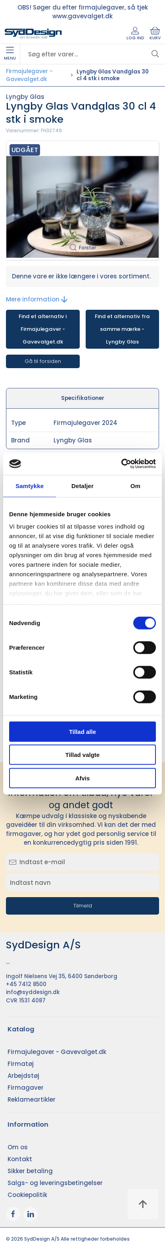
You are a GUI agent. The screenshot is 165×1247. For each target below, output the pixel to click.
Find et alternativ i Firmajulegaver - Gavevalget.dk (43, 329)
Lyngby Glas (25, 97)
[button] (82, 200)
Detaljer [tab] (82, 485)
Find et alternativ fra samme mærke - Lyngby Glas (122, 329)
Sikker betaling (30, 1171)
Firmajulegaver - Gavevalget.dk (29, 75)
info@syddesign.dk (33, 992)
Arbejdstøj (23, 1075)
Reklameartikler (32, 1099)
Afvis (82, 777)
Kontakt (20, 1159)
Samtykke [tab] (29, 485)
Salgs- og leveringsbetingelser (55, 1183)
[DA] (33, 34)
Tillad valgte (82, 754)
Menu (10, 54)
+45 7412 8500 (26, 984)
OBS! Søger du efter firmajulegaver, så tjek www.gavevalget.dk (82, 12)
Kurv (155, 34)
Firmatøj (21, 1064)
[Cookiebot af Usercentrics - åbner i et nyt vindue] (121, 464)
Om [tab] (135, 485)
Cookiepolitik (27, 1195)
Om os (18, 1147)
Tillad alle (82, 731)
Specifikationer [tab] (82, 398)
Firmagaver (26, 1087)
